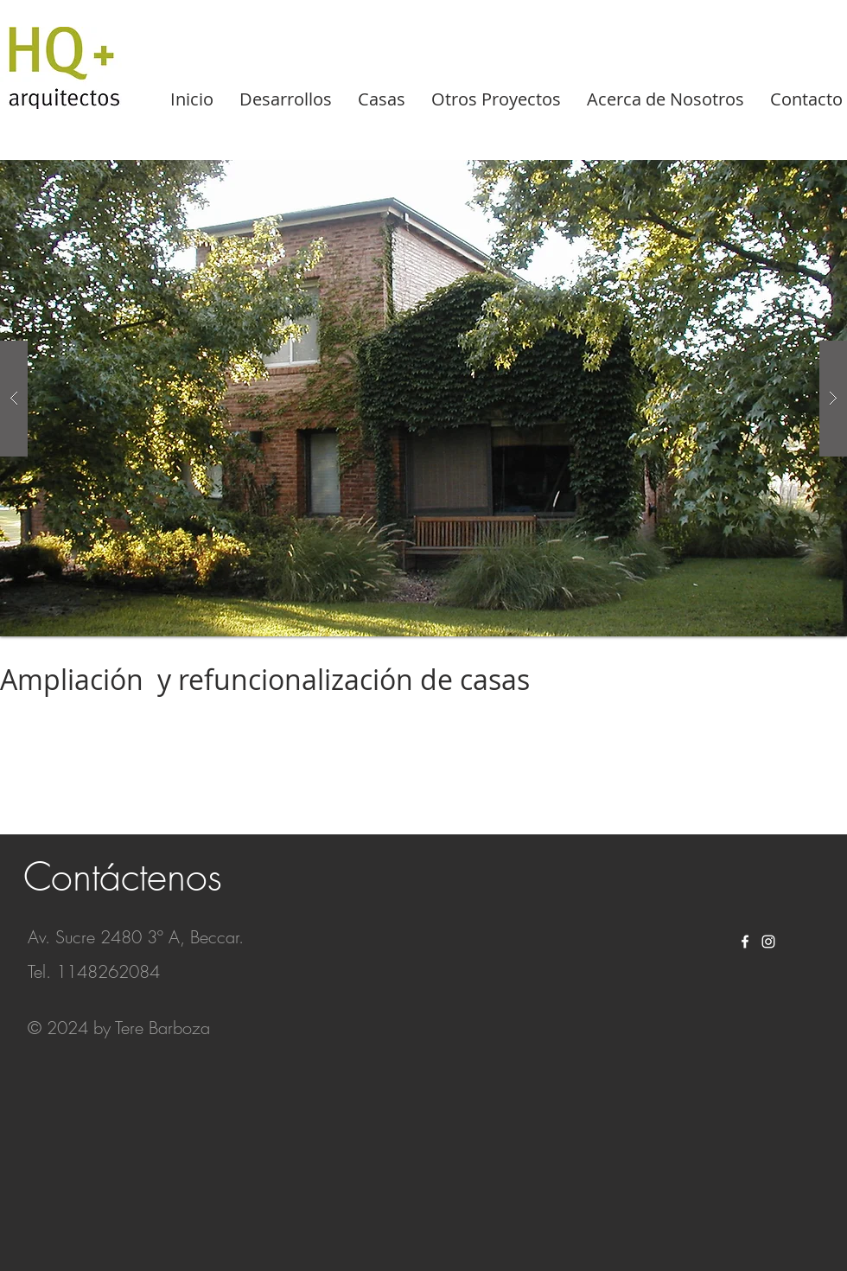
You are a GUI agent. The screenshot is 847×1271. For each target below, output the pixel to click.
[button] (423, 398)
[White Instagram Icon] (768, 941)
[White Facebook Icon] (745, 941)
